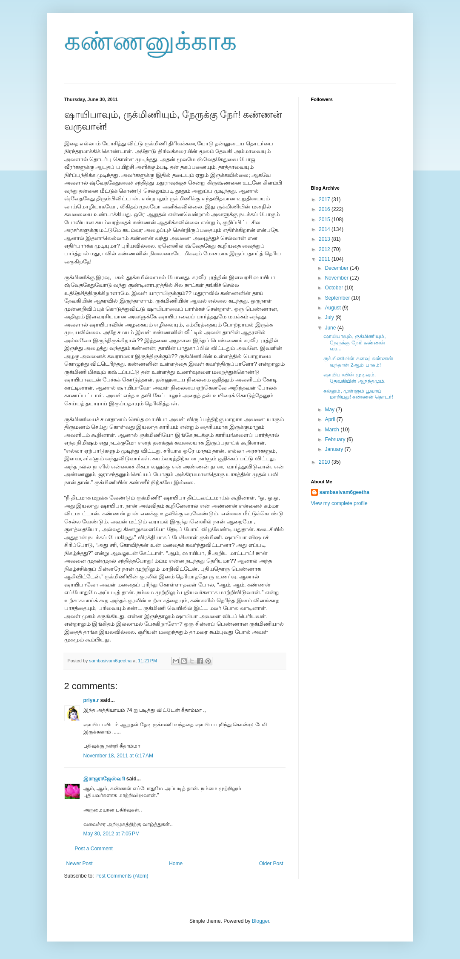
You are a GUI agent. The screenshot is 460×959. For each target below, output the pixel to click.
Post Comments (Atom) (122, 876)
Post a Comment (94, 849)
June (331, 328)
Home (176, 864)
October (334, 288)
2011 (325, 259)
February (335, 439)
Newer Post (79, 864)
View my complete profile (339, 503)
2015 (325, 219)
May (330, 410)
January (334, 449)
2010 (325, 462)
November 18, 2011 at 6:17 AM (118, 756)
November (337, 278)
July (330, 318)
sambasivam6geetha (111, 660)
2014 (325, 229)
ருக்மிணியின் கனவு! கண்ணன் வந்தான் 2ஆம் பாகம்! (358, 361)
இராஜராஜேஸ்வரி (104, 779)
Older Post (271, 864)
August (333, 308)
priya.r (91, 700)
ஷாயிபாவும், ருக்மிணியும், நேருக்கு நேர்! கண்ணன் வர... (354, 342)
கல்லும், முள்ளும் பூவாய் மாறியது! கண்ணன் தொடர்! (358, 394)
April (330, 419)
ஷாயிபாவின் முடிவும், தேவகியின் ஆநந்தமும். (354, 378)
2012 (325, 249)
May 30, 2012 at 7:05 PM (111, 834)
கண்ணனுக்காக (150, 41)
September (338, 298)
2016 (325, 209)
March (332, 430)
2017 (325, 199)
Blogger (260, 921)
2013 (325, 239)
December (337, 268)
